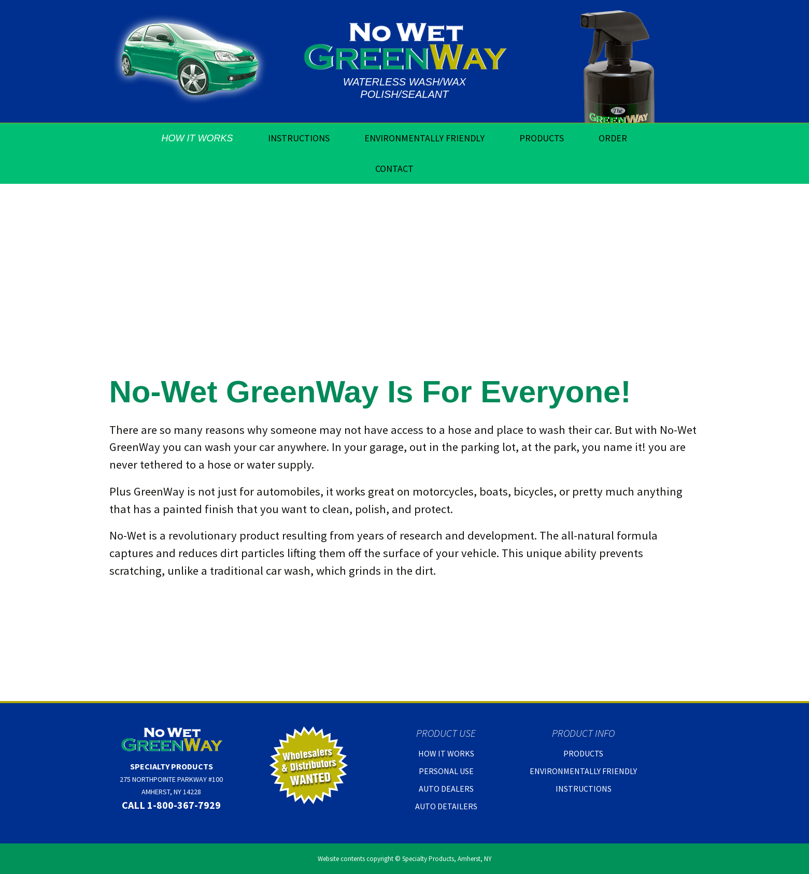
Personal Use (446, 771)
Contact (394, 168)
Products (541, 138)
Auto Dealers (446, 788)
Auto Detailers (446, 806)
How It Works (197, 138)
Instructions (299, 138)
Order (613, 138)
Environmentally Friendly (424, 138)
